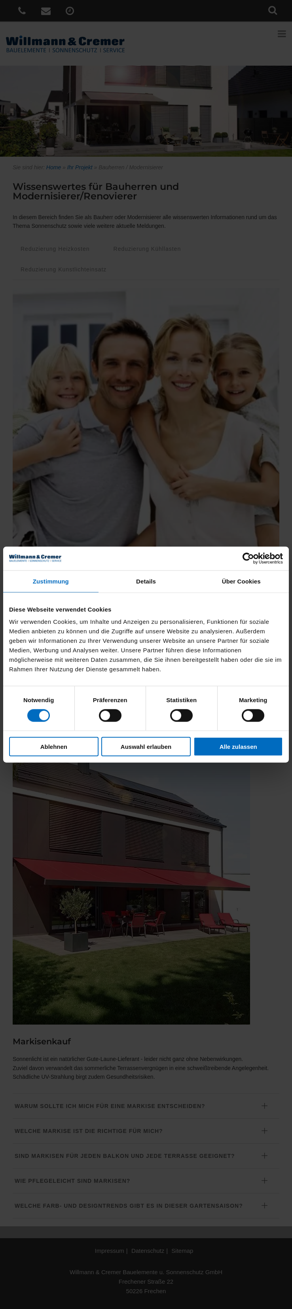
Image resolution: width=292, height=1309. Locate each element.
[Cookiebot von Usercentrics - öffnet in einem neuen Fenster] (248, 558)
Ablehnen (53, 746)
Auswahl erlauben (146, 746)
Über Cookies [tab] (241, 581)
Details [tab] (146, 581)
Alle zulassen (238, 746)
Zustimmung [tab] (51, 581)
